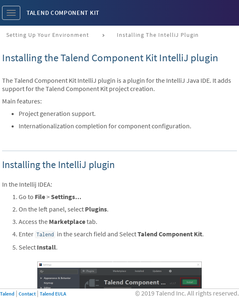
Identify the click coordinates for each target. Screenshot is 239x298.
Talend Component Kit (63, 13)
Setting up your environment (47, 34)
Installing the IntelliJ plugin (158, 34)
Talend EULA (53, 294)
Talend (7, 294)
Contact (27, 294)
